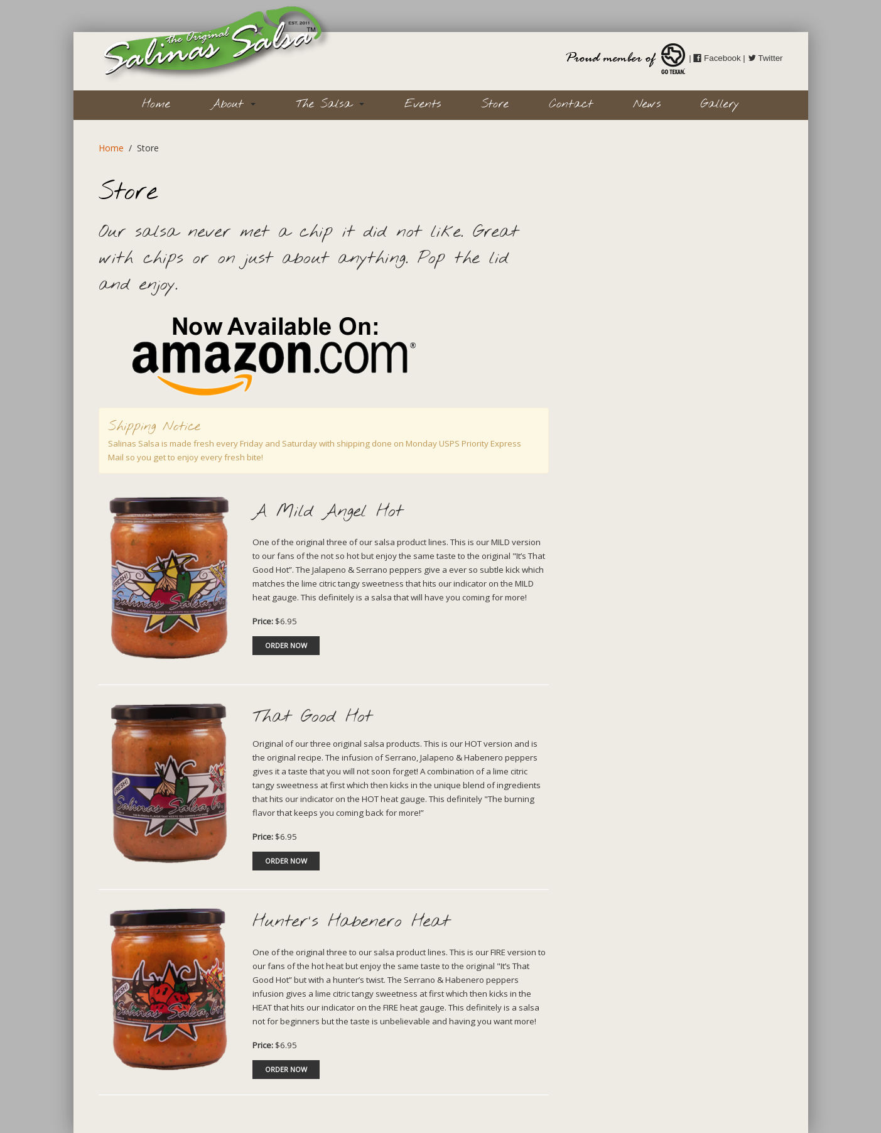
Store (495, 104)
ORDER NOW (286, 645)
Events (422, 104)
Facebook (716, 58)
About (233, 104)
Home (156, 104)
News (647, 104)
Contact (571, 104)
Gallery (720, 104)
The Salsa (330, 104)
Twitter (765, 58)
